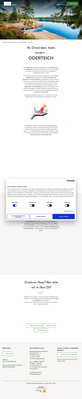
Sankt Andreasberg (22, 42)
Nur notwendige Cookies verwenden (18, 216)
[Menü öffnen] (7, 4)
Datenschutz (48, 383)
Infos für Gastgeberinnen (9, 361)
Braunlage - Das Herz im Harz (9, 42)
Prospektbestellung (35, 374)
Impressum (41, 383)
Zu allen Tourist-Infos (36, 372)
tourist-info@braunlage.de (37, 358)
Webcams (5, 359)
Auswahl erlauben (41, 216)
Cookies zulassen (64, 216)
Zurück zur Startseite (32, 383)
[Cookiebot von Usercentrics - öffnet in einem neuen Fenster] (68, 181)
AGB (54, 383)
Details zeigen (68, 211)
